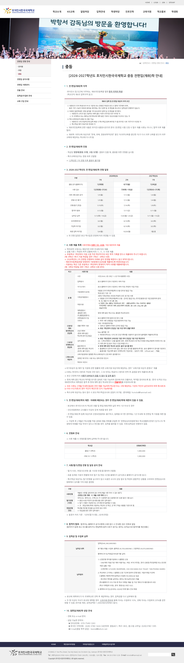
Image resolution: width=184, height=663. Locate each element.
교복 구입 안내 (22, 101)
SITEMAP (172, 2)
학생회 (175, 12)
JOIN (163, 2)
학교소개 (57, 12)
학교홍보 (161, 12)
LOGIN (156, 2)
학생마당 (115, 12)
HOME (147, 2)
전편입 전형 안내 (23, 61)
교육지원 (147, 12)
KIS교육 (71, 12)
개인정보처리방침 (69, 644)
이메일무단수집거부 (108, 644)
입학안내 (101, 12)
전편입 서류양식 (23, 85)
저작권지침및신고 (88, 644)
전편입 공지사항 (23, 79)
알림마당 (85, 12)
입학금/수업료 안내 (24, 96)
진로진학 (129, 12)
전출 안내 (20, 90)
